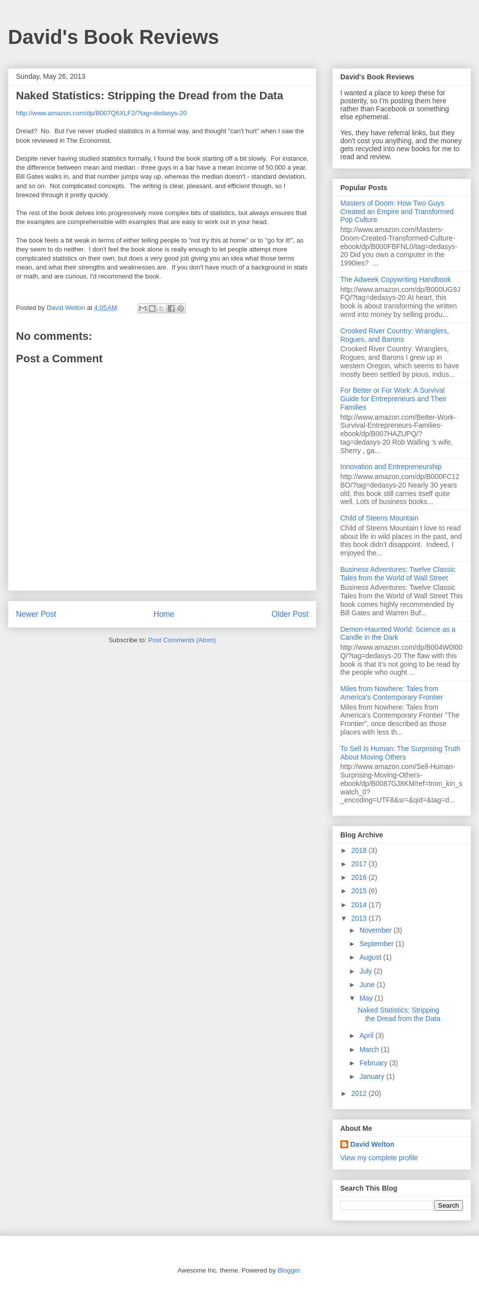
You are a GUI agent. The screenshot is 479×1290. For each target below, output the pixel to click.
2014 (360, 905)
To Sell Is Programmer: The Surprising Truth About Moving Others (400, 753)
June (367, 985)
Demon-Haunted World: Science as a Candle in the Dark (398, 633)
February (374, 1063)
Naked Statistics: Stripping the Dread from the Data (399, 1014)
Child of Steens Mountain (379, 518)
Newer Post (36, 614)
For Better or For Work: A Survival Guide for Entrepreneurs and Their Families (393, 398)
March (370, 1049)
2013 (360, 918)
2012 (360, 1093)
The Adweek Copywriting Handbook (395, 279)
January (372, 1076)
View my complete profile (379, 1158)
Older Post (289, 614)
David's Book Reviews (113, 37)
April (367, 1035)
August (371, 957)
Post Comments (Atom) (182, 640)
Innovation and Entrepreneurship (391, 467)
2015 (360, 891)
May (366, 998)
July (366, 971)
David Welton (372, 1144)
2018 (360, 850)
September (377, 944)
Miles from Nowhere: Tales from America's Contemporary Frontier (391, 693)
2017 (360, 864)
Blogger (288, 1270)
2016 (360, 877)
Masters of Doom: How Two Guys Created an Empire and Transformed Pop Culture (397, 211)
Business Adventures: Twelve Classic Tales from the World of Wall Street (398, 573)
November (376, 930)
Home (164, 614)
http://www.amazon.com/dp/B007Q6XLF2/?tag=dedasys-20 (101, 113)
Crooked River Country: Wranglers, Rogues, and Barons (394, 335)
